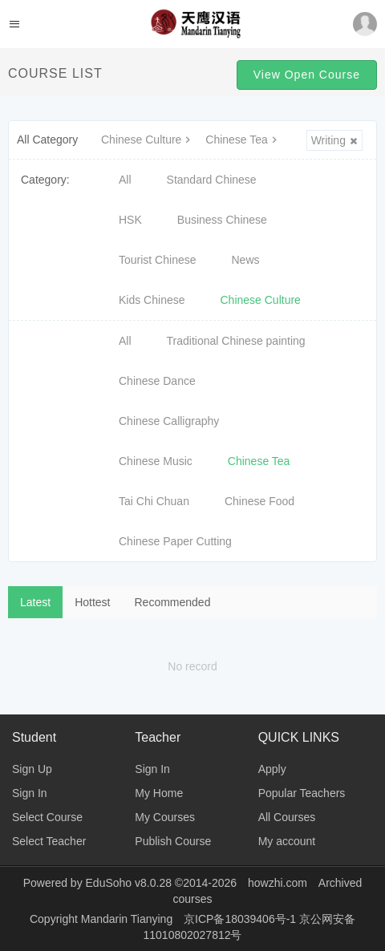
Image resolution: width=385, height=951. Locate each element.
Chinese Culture (147, 139)
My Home (159, 793)
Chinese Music (155, 461)
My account (287, 841)
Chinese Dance (157, 380)
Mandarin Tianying (128, 919)
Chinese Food (259, 501)
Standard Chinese (212, 179)
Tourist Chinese (158, 259)
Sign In (29, 793)
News (246, 259)
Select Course (47, 817)
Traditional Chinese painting (236, 340)
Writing (334, 140)
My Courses (165, 817)
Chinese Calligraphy (169, 421)
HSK (130, 219)
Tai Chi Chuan (154, 501)
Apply (272, 769)
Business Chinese (222, 219)
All (125, 179)
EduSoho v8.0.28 (129, 882)
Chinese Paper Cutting (175, 541)
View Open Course (306, 74)
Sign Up (32, 769)
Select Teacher (49, 841)
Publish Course (173, 841)
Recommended (173, 602)
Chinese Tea (243, 139)
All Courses (287, 817)
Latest (35, 602)
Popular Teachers (302, 793)
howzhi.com (277, 882)
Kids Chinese (152, 299)
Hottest (92, 602)
